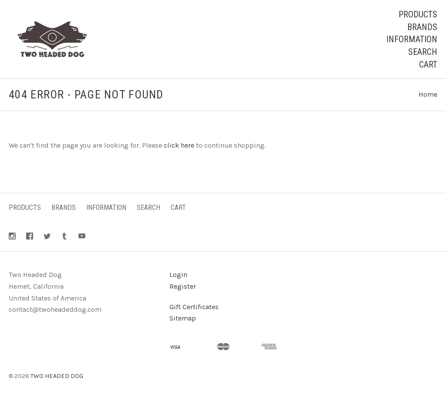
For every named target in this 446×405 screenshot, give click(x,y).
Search (422, 52)
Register (182, 286)
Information (411, 39)
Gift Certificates (194, 307)
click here (179, 145)
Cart (428, 64)
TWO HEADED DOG (56, 376)
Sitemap (182, 318)
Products (418, 14)
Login (178, 274)
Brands (422, 27)
